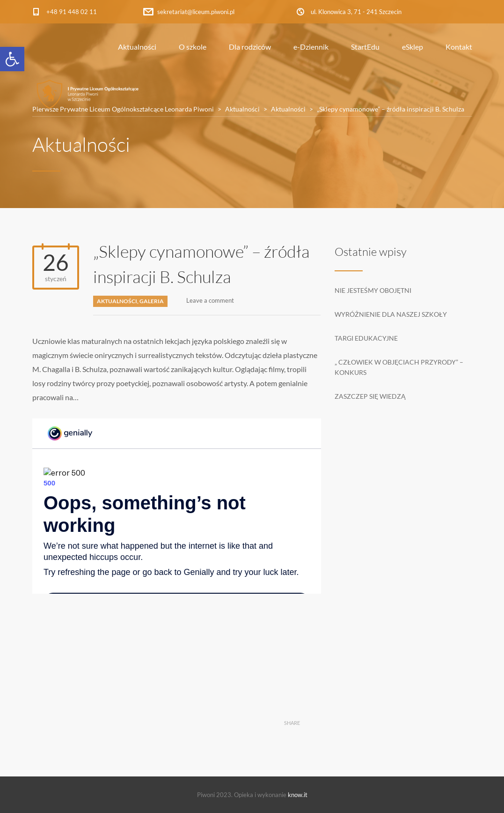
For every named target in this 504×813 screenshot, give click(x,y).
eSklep (412, 46)
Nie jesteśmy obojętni (373, 290)
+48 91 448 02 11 (71, 11)
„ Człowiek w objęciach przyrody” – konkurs (399, 367)
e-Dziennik (311, 46)
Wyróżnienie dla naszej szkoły (391, 314)
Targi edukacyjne (366, 338)
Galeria (151, 301)
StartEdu (365, 46)
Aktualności (137, 46)
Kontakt (459, 46)
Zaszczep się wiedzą (370, 396)
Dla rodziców (250, 46)
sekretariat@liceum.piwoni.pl (195, 11)
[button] (12, 59)
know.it (297, 794)
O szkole (192, 46)
